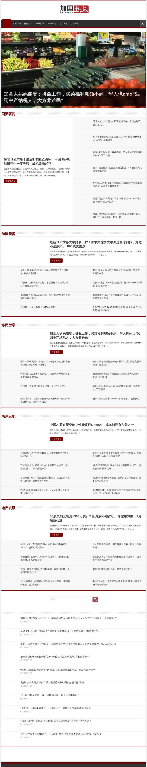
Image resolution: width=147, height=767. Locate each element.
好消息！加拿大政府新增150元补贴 (37, 307)
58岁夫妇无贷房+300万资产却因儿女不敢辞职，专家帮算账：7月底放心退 (59, 631)
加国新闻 (17, 23)
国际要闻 (28, 23)
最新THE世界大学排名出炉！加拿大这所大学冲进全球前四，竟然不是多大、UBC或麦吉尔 (68, 643)
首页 (6, 23)
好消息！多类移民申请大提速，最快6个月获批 (43, 386)
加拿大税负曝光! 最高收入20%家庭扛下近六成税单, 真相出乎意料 (55, 656)
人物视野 (75, 23)
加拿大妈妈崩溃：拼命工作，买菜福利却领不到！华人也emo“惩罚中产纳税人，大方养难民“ (68, 618)
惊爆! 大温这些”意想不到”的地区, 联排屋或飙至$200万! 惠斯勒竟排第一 (57, 669)
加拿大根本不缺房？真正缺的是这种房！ (112, 569)
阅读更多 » (10, 181)
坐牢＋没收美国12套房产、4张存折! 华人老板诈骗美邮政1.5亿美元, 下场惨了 (61, 733)
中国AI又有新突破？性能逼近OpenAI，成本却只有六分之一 (92, 425)
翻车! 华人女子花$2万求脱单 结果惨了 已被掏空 (116, 398)
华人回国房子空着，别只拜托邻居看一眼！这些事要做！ (50, 695)
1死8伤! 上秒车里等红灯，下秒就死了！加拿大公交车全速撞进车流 (55, 708)
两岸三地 (52, 23)
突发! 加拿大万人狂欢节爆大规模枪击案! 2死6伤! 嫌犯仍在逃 (52, 682)
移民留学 (40, 23)
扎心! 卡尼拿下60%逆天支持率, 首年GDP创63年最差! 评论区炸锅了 (56, 721)
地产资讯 (63, 23)
